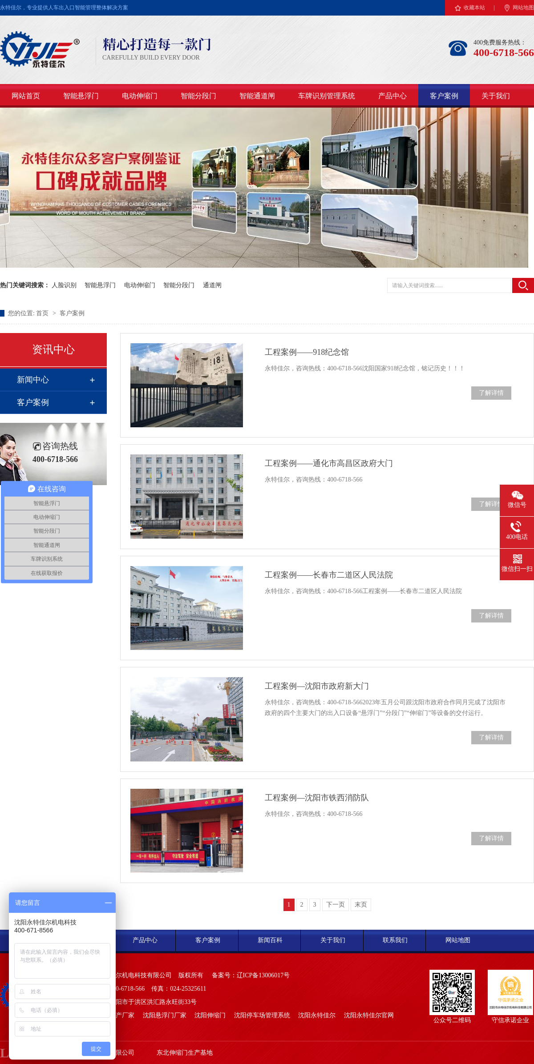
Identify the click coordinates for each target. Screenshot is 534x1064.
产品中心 (392, 96)
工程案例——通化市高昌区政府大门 (329, 463)
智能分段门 (198, 96)
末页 (361, 904)
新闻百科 (270, 940)
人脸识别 (64, 285)
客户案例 (444, 96)
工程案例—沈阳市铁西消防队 (317, 797)
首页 (43, 313)
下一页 (335, 904)
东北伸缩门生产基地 (185, 1052)
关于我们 (495, 96)
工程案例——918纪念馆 (307, 352)
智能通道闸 (257, 96)
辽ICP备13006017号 (263, 975)
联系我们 (395, 940)
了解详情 (491, 392)
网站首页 (26, 96)
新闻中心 (33, 379)
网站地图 (523, 7)
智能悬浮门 (81, 96)
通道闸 (212, 285)
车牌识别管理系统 (326, 96)
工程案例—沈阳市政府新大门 (317, 686)
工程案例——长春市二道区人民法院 (329, 574)
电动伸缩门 (140, 96)
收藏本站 (474, 7)
